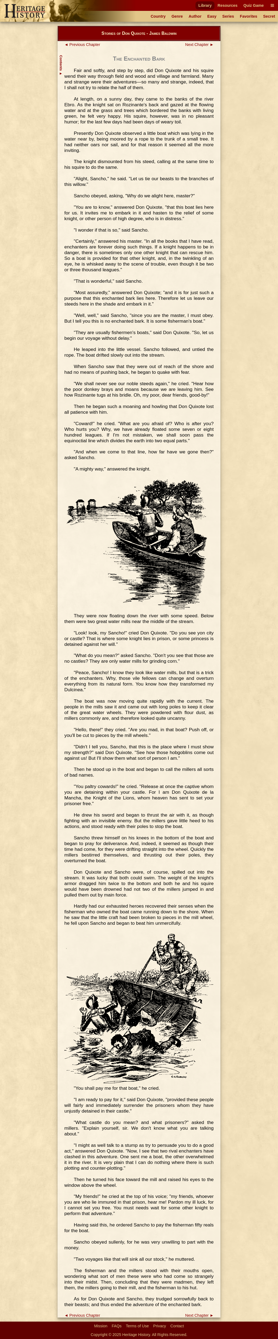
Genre (177, 16)
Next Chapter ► (199, 44)
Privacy (159, 1326)
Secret (269, 16)
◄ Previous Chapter (82, 44)
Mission (101, 1326)
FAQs (117, 1326)
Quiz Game (253, 5)
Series (228, 16)
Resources (227, 5)
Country (158, 16)
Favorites (248, 16)
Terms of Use (137, 1326)
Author (195, 16)
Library (205, 5)
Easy (212, 16)
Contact (177, 1326)
